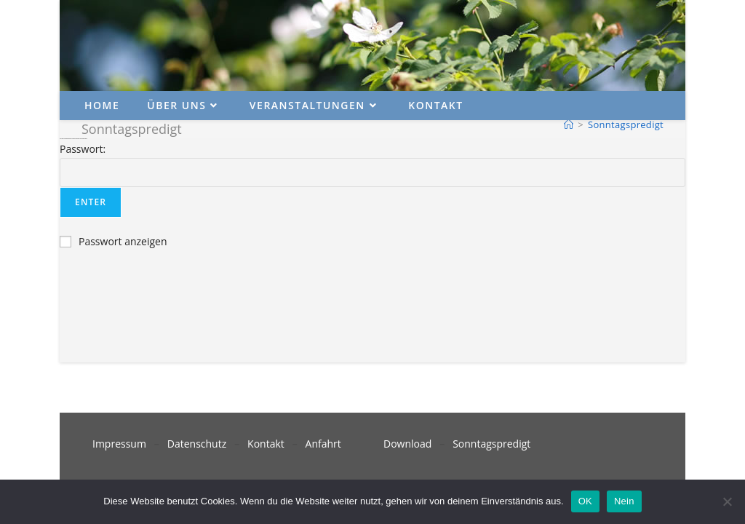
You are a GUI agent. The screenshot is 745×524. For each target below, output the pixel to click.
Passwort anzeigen (123, 241)
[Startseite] (568, 124)
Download (407, 443)
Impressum (119, 443)
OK (585, 501)
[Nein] (727, 501)
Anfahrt (323, 443)
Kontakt (265, 443)
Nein (624, 501)
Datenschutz (196, 443)
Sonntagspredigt (626, 124)
